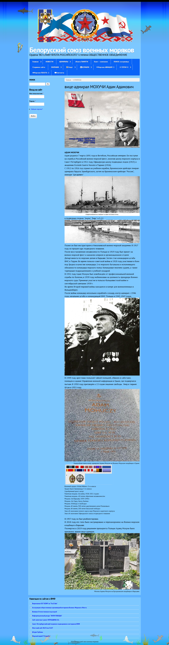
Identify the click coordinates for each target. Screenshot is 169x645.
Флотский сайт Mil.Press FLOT (42, 628)
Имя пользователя (36, 94)
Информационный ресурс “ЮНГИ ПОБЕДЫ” (47, 616)
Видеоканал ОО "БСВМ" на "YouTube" (44, 603)
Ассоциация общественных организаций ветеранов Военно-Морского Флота (59, 608)
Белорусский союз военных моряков (81, 49)
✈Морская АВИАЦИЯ (104, 67)
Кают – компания (101, 62)
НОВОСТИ (49, 62)
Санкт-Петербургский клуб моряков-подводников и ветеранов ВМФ (56, 624)
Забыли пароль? (37, 109)
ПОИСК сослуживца (121, 62)
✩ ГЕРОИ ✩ (124, 67)
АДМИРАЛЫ (63, 62)
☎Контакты (59, 73)
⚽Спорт (69, 67)
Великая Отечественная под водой (44, 612)
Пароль (32, 101)
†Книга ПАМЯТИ (81, 62)
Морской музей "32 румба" (41, 636)
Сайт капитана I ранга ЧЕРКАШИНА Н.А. (45, 620)
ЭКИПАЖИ (55, 67)
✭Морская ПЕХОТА (39, 73)
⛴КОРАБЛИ (84, 67)
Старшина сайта (38, 67)
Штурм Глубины (37, 632)
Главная (35, 62)
